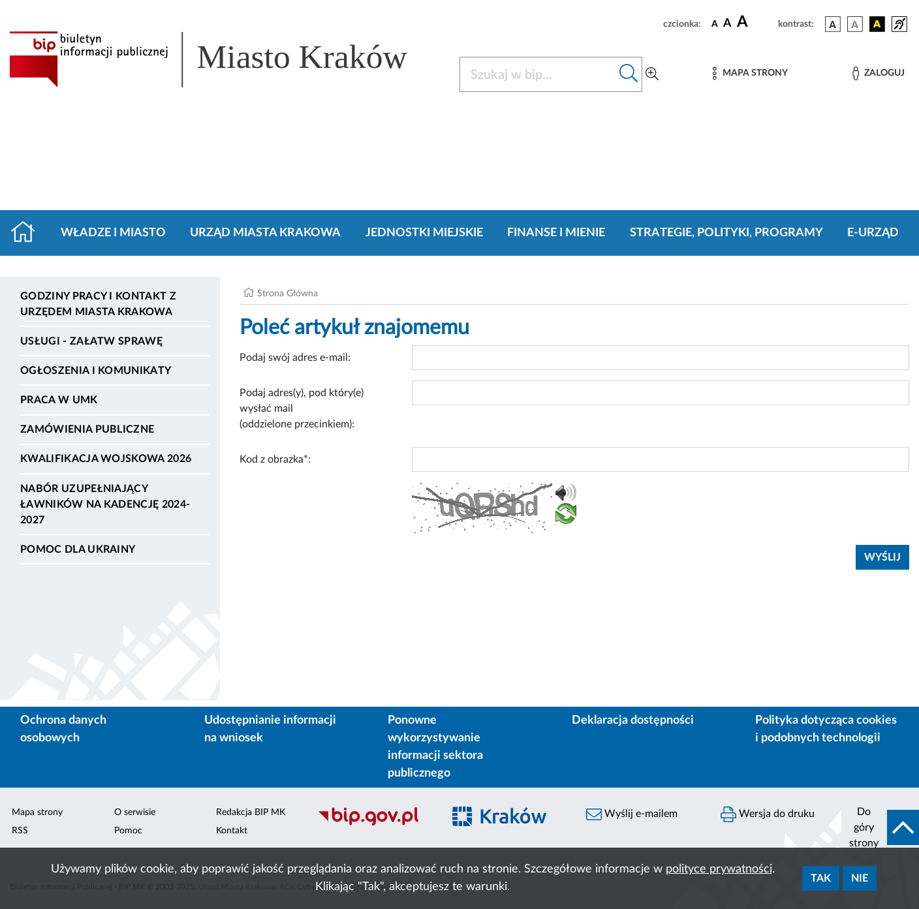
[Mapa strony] (750, 73)
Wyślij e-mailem (632, 814)
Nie (859, 878)
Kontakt (231, 830)
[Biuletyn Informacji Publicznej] (373, 823)
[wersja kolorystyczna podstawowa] (833, 24)
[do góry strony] (880, 827)
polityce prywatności (719, 869)
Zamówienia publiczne (87, 429)
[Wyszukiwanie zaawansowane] (652, 74)
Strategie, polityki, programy (726, 233)
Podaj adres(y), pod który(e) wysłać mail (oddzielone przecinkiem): (302, 408)
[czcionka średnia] (727, 24)
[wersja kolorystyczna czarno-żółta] (877, 24)
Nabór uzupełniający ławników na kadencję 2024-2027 (105, 504)
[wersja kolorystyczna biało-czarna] (855, 24)
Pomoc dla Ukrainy (77, 549)
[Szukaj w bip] (628, 74)
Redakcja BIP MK (250, 812)
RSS (20, 830)
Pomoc (128, 830)
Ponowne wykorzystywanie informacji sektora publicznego (435, 747)
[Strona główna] (28, 233)
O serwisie (134, 812)
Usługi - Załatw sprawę (91, 341)
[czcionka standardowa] (714, 23)
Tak (821, 878)
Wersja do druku (768, 814)
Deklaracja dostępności (633, 720)
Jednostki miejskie (424, 233)
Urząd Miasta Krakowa (265, 233)
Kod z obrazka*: (275, 459)
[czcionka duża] (755, 22)
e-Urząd (873, 233)
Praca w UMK (59, 400)
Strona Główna (287, 293)
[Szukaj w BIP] (538, 74)
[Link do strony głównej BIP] (226, 59)
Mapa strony (37, 812)
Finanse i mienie (556, 233)
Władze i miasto (113, 233)
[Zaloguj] (878, 73)
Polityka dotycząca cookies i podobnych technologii (826, 729)
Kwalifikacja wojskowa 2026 (105, 459)
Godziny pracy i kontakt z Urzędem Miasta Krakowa (98, 304)
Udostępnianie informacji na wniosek (270, 729)
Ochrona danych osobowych (63, 729)
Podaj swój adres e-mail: (295, 357)
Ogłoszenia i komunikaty (95, 370)
